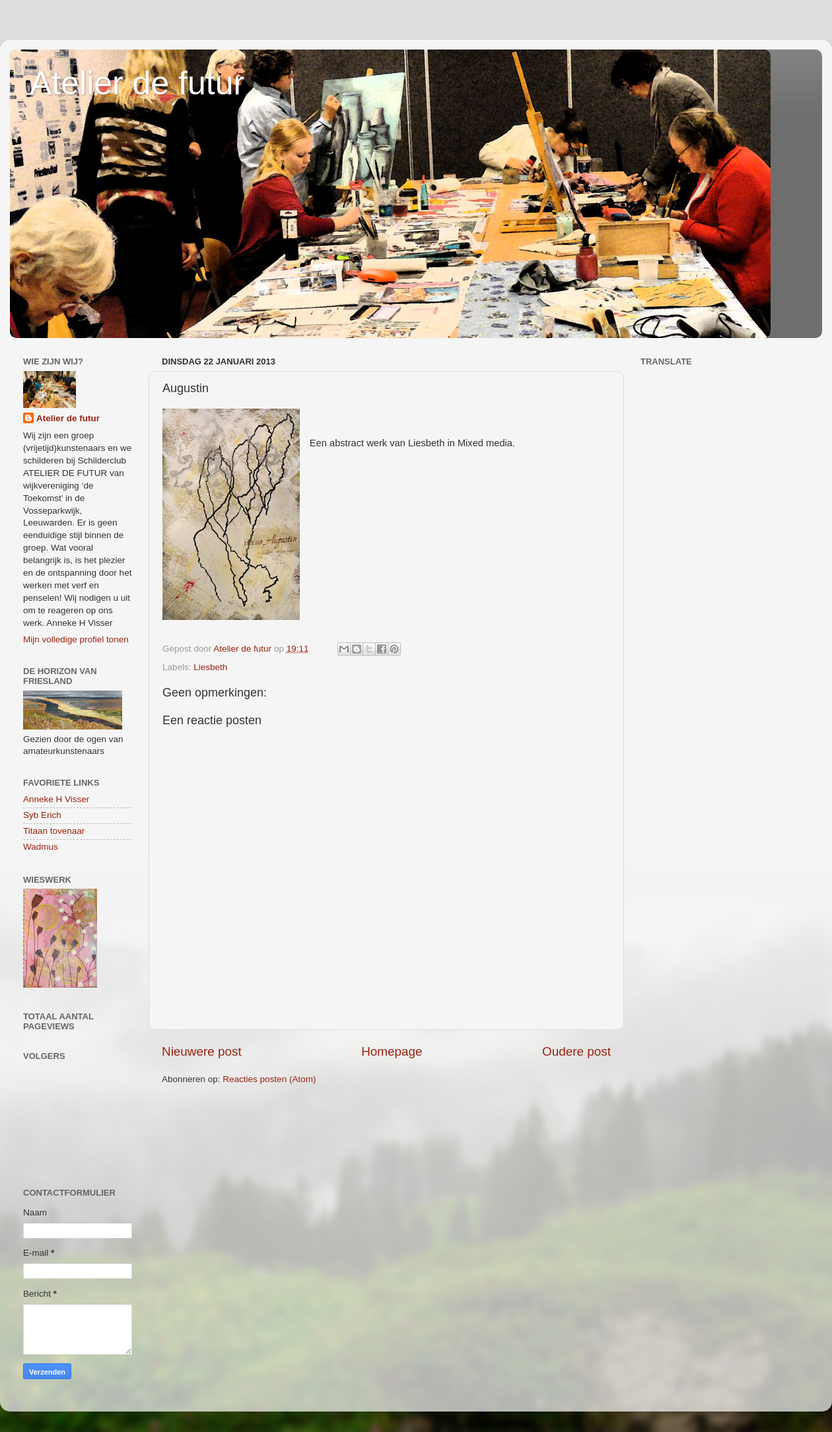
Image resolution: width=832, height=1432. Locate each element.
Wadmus (40, 847)
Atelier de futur (137, 83)
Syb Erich (42, 815)
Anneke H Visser (56, 799)
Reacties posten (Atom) (269, 1079)
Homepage (391, 1051)
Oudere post (576, 1051)
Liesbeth (210, 667)
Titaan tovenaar (54, 831)
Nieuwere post (202, 1051)
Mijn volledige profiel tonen (76, 639)
